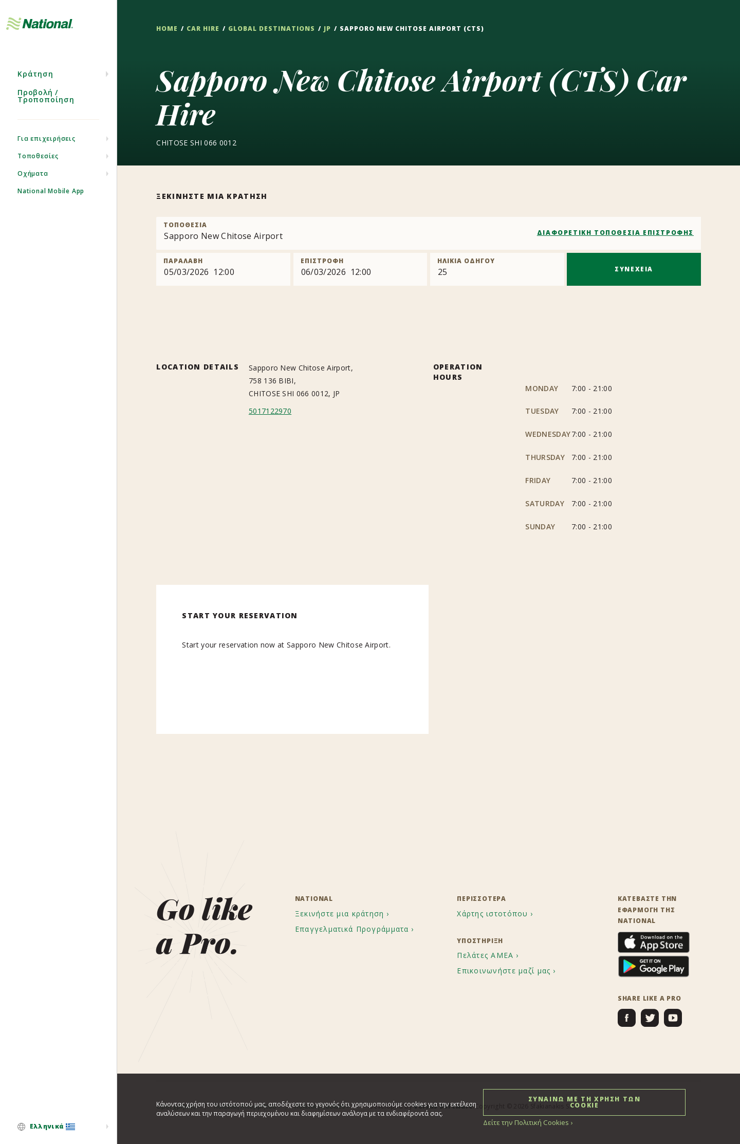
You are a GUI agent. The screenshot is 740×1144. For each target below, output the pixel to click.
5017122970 (270, 411)
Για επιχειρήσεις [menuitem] (46, 154)
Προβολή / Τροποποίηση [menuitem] (46, 111)
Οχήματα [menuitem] (32, 189)
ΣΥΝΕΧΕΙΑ (634, 269)
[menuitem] (58, 1127)
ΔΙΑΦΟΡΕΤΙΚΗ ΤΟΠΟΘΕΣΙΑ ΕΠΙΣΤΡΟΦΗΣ (615, 232)
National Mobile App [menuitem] (50, 206)
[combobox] (428, 233)
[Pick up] (223, 269)
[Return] (360, 269)
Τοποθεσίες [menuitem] (38, 172)
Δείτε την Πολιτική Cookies (522, 1122)
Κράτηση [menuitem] (35, 90)
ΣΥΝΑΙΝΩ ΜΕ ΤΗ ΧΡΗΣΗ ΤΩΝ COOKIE (584, 1101)
